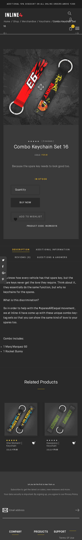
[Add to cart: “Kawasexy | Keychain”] (74, 443)
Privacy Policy (71, 494)
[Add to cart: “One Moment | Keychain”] (33, 443)
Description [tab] (21, 250)
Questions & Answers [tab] (52, 258)
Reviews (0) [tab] (23, 258)
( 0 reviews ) (48, 141)
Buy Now (25, 202)
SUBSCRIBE (76, 510)
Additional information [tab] (53, 250)
